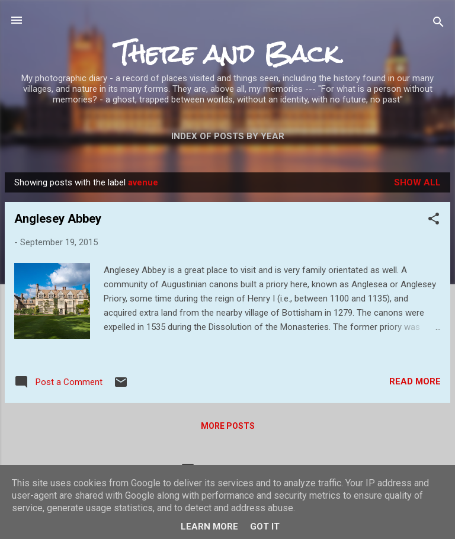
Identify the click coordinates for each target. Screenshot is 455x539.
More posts (228, 426)
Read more (415, 381)
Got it (265, 526)
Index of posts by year (227, 136)
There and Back (227, 54)
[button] (434, 220)
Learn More (209, 526)
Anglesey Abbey (57, 218)
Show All (417, 182)
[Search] (438, 24)
